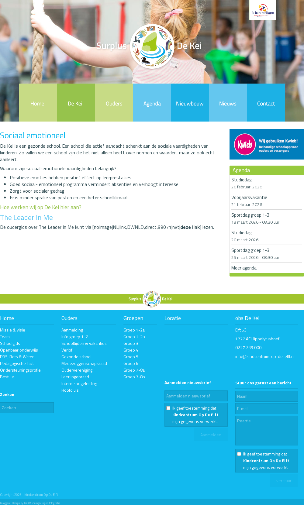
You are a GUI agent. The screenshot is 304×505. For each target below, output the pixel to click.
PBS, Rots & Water (17, 356)
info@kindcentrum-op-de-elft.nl (265, 356)
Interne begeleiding (79, 383)
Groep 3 (130, 343)
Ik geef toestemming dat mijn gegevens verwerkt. (195, 414)
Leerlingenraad (75, 376)
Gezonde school (76, 356)
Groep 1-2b (134, 336)
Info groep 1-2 (74, 336)
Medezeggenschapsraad (84, 363)
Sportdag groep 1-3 (250, 214)
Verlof (66, 350)
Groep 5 (130, 356)
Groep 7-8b (134, 376)
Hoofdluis (70, 390)
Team (5, 336)
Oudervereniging (76, 370)
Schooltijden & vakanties (84, 343)
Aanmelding (72, 330)
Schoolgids (10, 343)
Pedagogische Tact (17, 363)
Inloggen (5, 503)
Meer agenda (244, 267)
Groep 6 (130, 363)
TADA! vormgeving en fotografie (42, 503)
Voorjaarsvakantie (249, 197)
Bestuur (7, 376)
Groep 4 (130, 350)
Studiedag (241, 179)
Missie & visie (12, 330)
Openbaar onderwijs (19, 350)
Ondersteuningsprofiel (21, 370)
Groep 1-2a (134, 330)
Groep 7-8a (134, 370)
